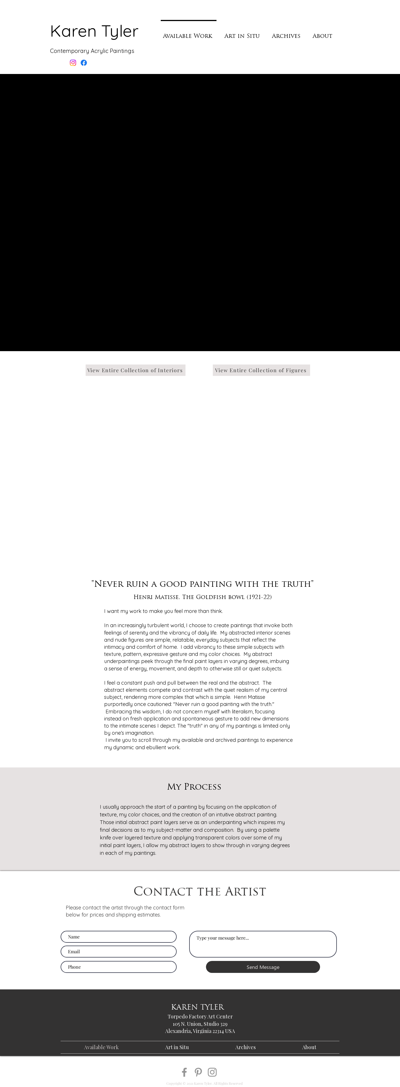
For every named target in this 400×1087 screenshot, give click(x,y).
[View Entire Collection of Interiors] (135, 370)
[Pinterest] (198, 1072)
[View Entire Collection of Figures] (261, 370)
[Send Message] (263, 967)
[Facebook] (184, 1072)
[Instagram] (212, 1072)
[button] (199, 205)
